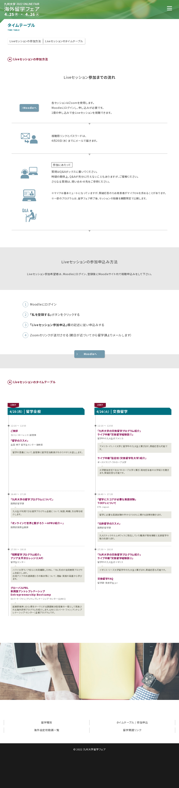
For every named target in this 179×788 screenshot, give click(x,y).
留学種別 (46, 722)
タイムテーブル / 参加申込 (132, 722)
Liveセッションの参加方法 (25, 41)
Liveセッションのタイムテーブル (64, 41)
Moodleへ (90, 354)
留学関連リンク (132, 730)
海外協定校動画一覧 (46, 730)
